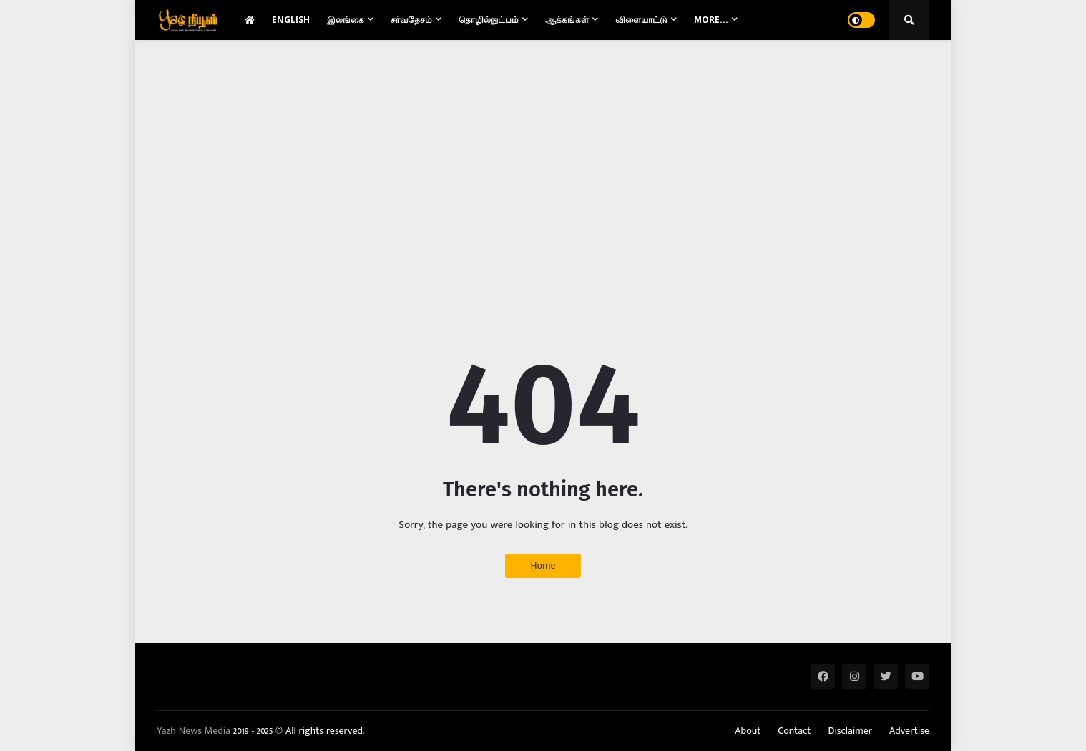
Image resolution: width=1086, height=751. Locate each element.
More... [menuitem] (711, 20)
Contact (794, 730)
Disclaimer (850, 730)
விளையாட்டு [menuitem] (641, 20)
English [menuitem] (291, 20)
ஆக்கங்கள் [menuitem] (567, 20)
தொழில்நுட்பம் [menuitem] (489, 20)
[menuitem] (249, 20)
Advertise (909, 730)
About (747, 730)
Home (542, 565)
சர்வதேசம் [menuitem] (411, 20)
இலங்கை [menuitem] (345, 20)
